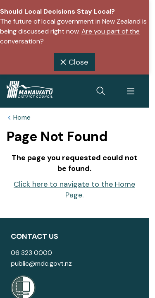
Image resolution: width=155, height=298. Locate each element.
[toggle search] (100, 91)
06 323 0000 (31, 252)
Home (22, 117)
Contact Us (34, 236)
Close (73, 62)
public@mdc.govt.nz (41, 263)
